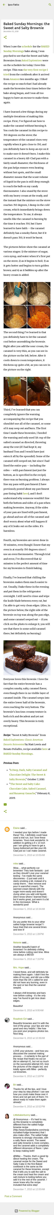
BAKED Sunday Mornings (18, 753)
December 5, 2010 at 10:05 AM (29, 855)
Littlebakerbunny (21, 1115)
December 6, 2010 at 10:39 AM (29, 1038)
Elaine (16, 828)
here (25, 493)
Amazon (14, 79)
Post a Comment (13, 1196)
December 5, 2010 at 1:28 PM (28, 934)
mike (15, 863)
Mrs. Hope (18, 967)
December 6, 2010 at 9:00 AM (28, 1010)
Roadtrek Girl (20, 1019)
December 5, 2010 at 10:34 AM (29, 909)
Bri (14, 1084)
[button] (5, 37)
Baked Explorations (32, 60)
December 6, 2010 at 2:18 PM (28, 1076)
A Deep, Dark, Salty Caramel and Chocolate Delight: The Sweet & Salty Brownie (28, 775)
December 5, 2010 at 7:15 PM (28, 959)
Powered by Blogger (27, 1211)
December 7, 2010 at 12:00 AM (29, 1189)
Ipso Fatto (13, 4)
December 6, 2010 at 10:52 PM (29, 1106)
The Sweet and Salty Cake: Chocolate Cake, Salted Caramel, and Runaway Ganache (27, 789)
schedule (27, 46)
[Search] (50, 4)
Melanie (17, 942)
